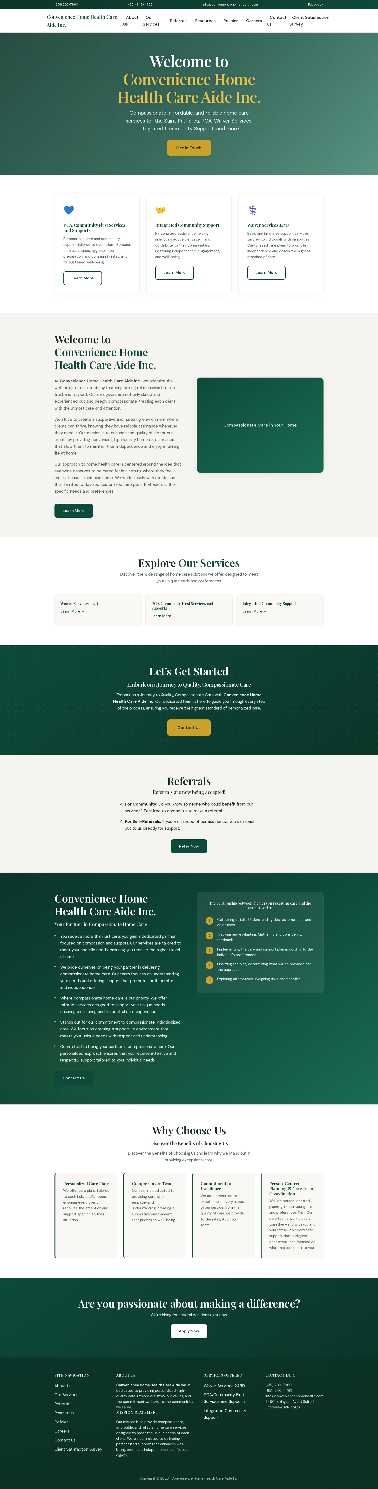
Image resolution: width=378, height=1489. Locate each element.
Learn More (83, 278)
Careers (254, 20)
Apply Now (189, 1331)
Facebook (316, 4)
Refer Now (189, 846)
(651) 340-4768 (140, 4)
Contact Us (277, 21)
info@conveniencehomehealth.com (230, 4)
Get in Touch (189, 148)
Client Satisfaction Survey (309, 21)
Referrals (179, 20)
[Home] (85, 21)
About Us (131, 21)
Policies (230, 20)
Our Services (151, 21)
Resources (205, 20)
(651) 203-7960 (66, 4)
